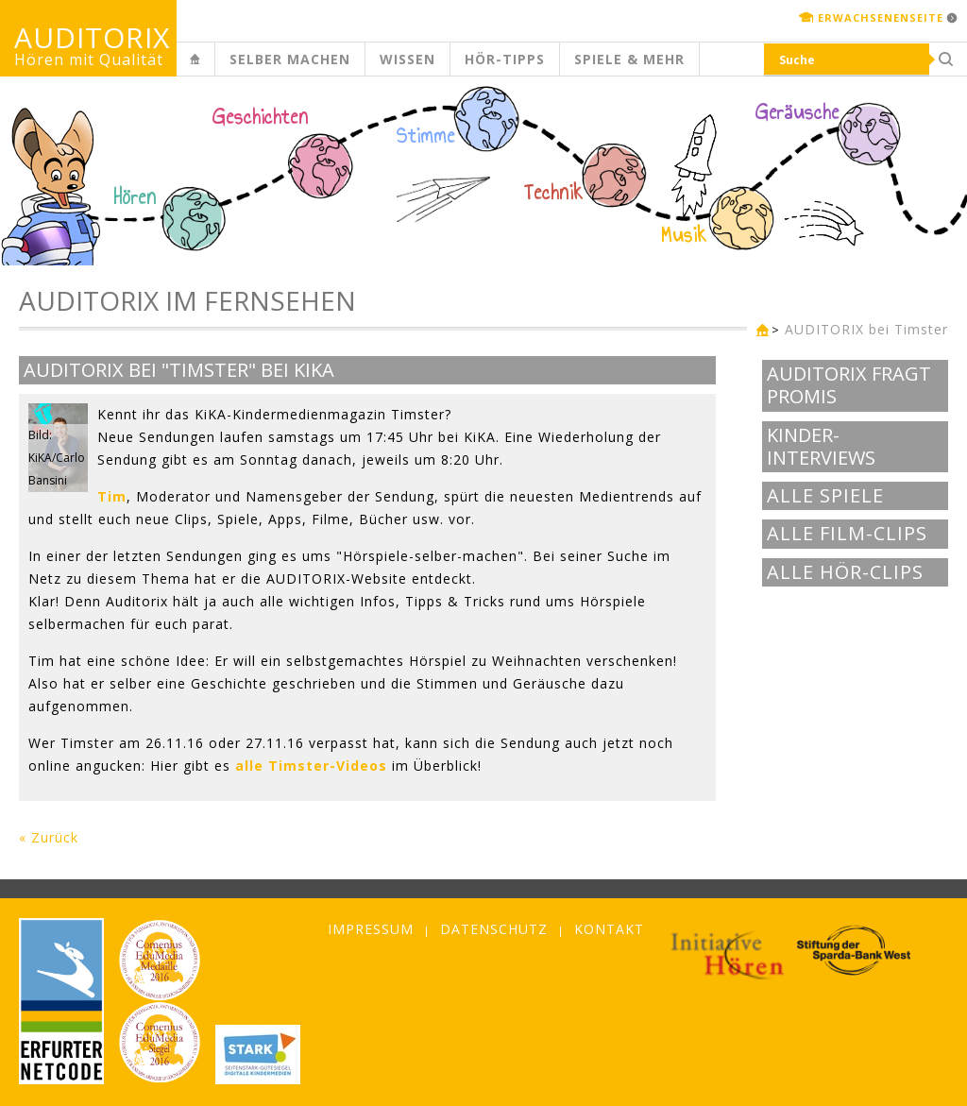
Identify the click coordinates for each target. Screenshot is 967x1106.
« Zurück (48, 837)
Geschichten (260, 119)
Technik (554, 193)
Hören (135, 197)
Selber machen (289, 59)
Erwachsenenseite (880, 17)
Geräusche (797, 112)
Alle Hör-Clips (845, 572)
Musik (684, 235)
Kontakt (609, 929)
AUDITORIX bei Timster (866, 329)
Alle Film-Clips (847, 533)
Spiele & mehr (629, 59)
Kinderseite (211, 69)
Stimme (426, 136)
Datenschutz (494, 929)
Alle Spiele (825, 496)
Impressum (371, 929)
